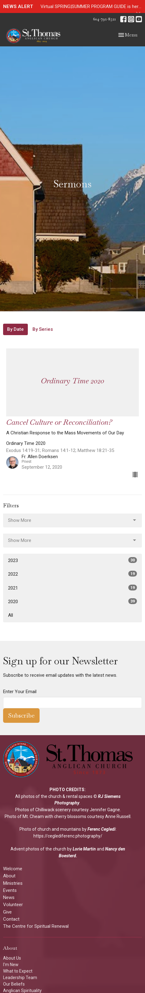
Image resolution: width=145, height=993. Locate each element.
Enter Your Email (19, 691)
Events (10, 890)
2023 (72, 560)
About (9, 876)
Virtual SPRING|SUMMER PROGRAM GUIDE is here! (91, 6)
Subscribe (21, 715)
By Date (15, 329)
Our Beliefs (14, 984)
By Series (42, 329)
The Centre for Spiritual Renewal (36, 926)
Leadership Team (20, 977)
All (10, 615)
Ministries (13, 883)
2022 (72, 574)
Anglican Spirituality (22, 990)
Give (7, 912)
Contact (11, 919)
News (9, 897)
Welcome (12, 869)
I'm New (11, 964)
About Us (12, 958)
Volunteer (13, 904)
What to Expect (17, 971)
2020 (72, 601)
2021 (72, 588)
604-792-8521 (104, 19)
